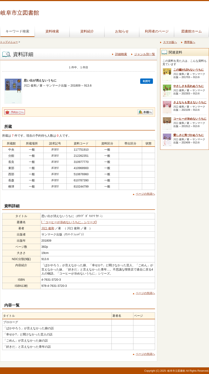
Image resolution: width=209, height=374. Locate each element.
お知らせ (122, 31)
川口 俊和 (47, 228)
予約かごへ (17, 112)
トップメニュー (9, 42)
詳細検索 (121, 54)
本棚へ (147, 112)
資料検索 (52, 31)
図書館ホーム (191, 31)
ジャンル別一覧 (144, 54)
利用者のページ (157, 31)
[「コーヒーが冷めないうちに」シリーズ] (69, 222)
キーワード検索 (17, 31)
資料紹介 (87, 31)
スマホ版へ (170, 42)
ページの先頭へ (145, 193)
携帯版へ (189, 42)
